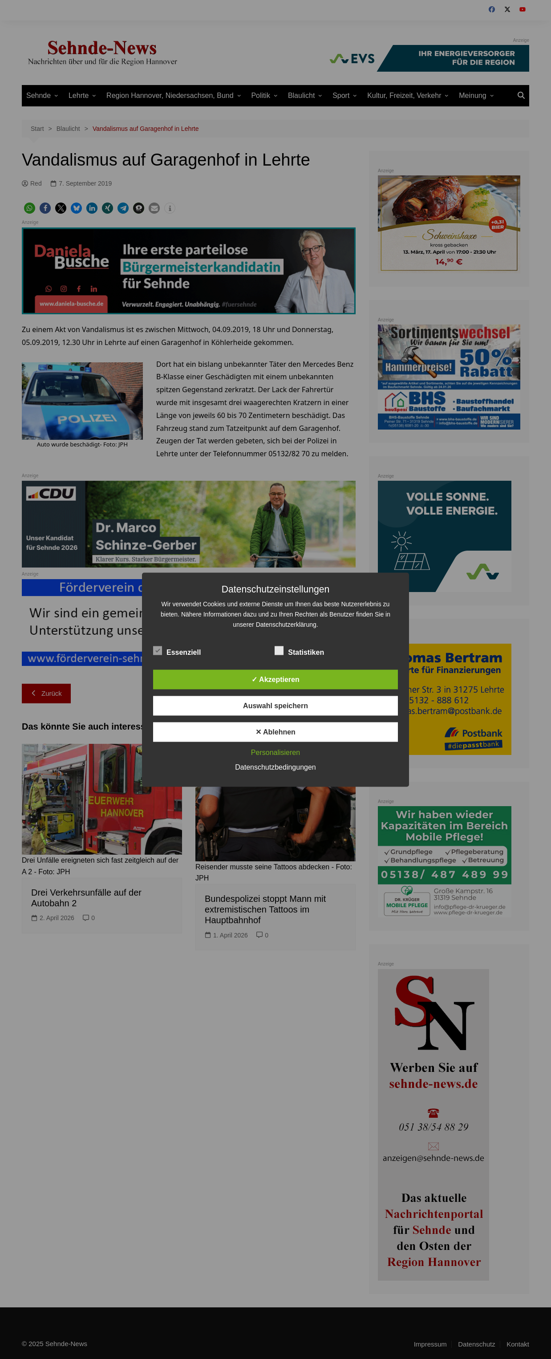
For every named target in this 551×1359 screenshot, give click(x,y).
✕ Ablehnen (275, 731)
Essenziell (177, 650)
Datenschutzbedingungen (275, 767)
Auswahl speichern (275, 705)
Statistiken (299, 650)
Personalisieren (275, 752)
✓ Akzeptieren (275, 679)
